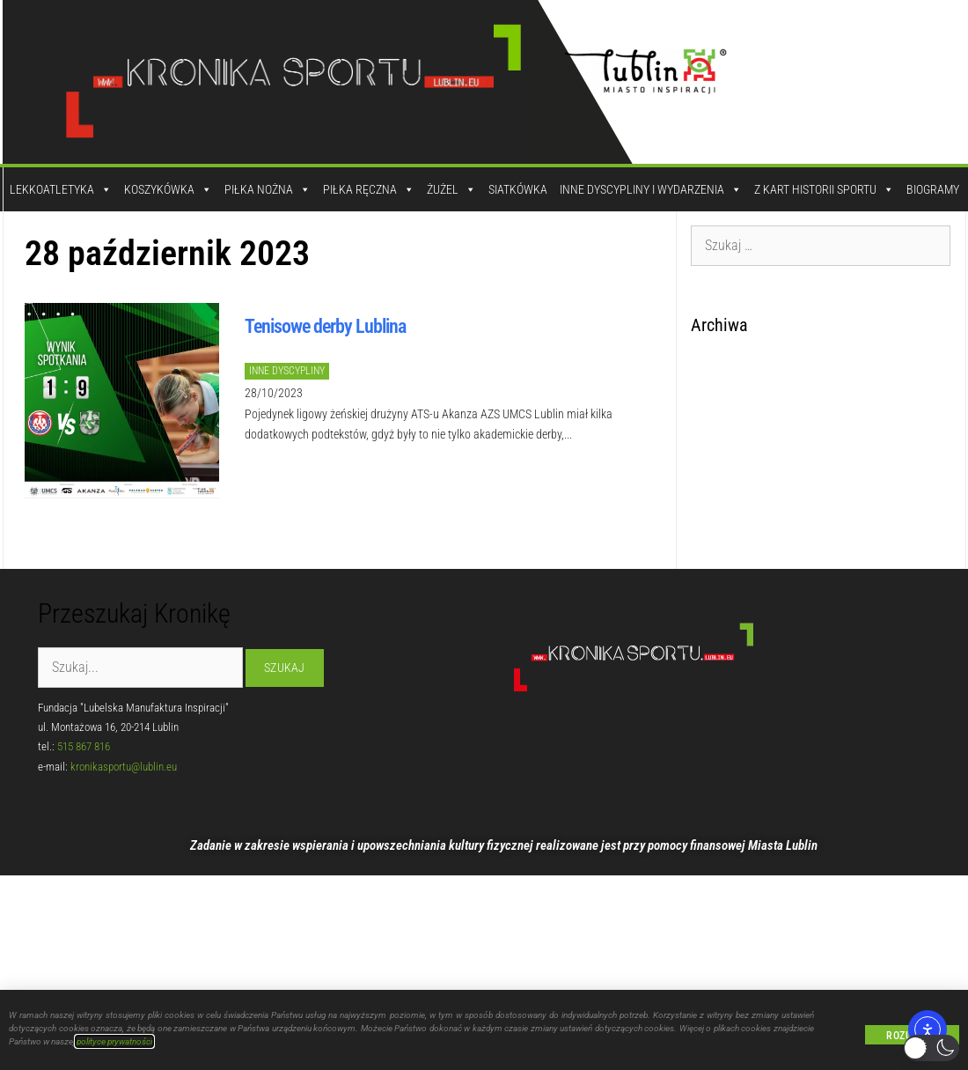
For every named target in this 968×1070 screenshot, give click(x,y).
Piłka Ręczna (368, 189)
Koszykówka (168, 189)
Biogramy (932, 189)
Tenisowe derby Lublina (325, 326)
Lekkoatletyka (61, 189)
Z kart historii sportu (824, 189)
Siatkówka (517, 189)
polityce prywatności (114, 1041)
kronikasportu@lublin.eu (123, 766)
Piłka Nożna (267, 189)
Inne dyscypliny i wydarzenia (651, 189)
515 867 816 (83, 746)
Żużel (451, 189)
